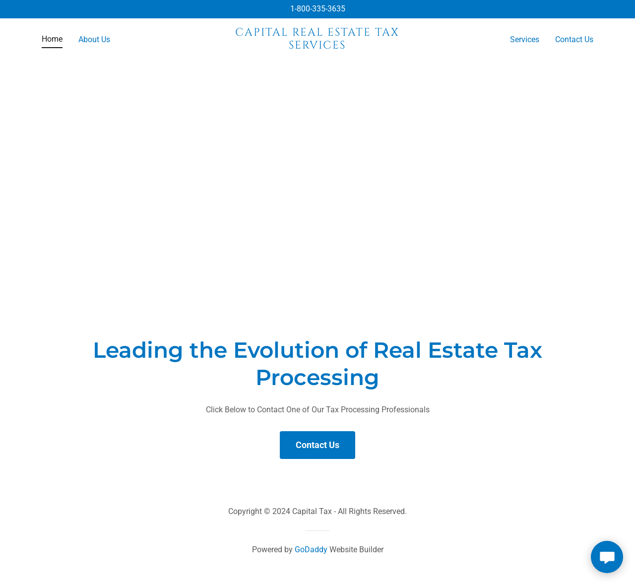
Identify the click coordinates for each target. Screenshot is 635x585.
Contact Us (317, 445)
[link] (318, 46)
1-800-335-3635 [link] (317, 8)
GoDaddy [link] (311, 549)
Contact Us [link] (574, 39)
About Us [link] (94, 39)
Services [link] (524, 39)
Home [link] (52, 39)
